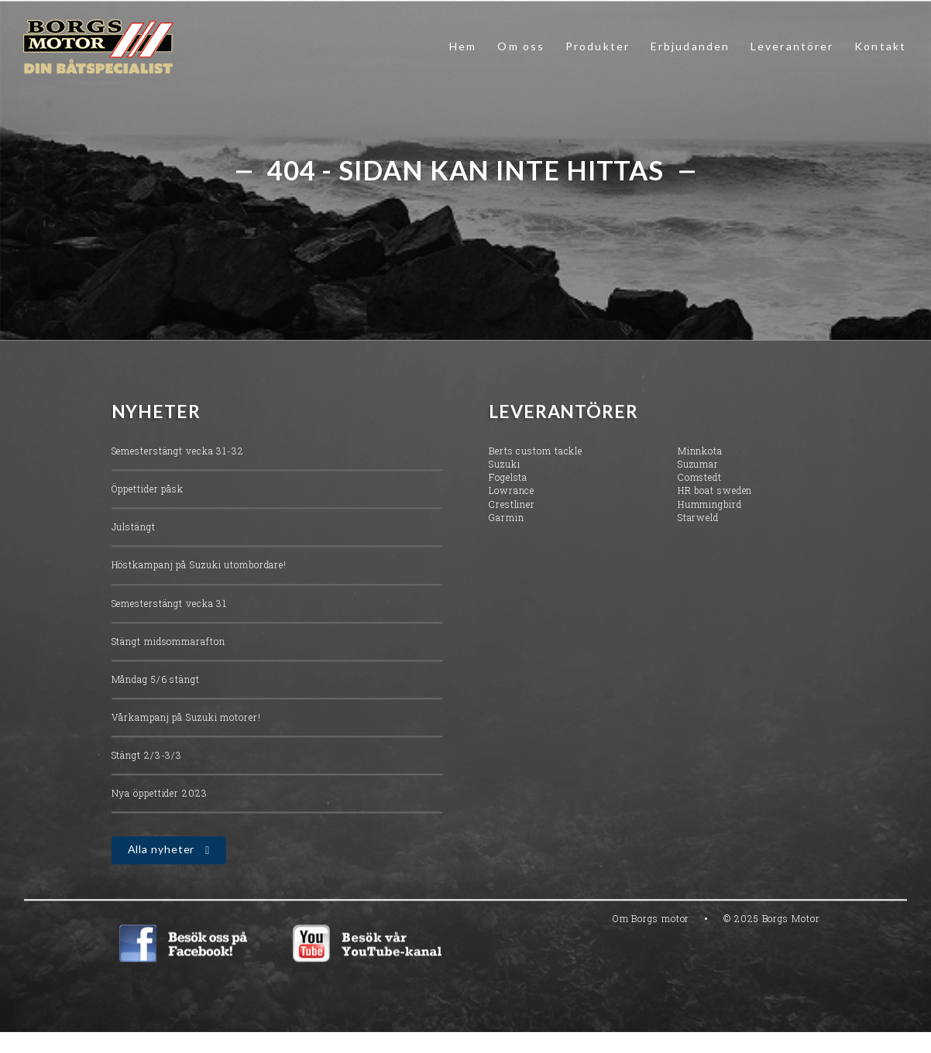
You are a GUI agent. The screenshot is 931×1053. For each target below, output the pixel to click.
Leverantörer (792, 46)
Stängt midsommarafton (168, 643)
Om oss (521, 46)
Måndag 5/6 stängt (156, 681)
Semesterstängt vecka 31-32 (178, 453)
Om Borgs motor (651, 920)
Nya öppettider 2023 (160, 795)
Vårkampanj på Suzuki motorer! (186, 719)
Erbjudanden (690, 46)
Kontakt (880, 46)
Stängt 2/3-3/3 (147, 757)
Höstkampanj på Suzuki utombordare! (199, 567)
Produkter (597, 46)
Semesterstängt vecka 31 (170, 605)
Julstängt (134, 529)
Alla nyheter (161, 851)
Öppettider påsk (148, 491)
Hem (462, 46)
